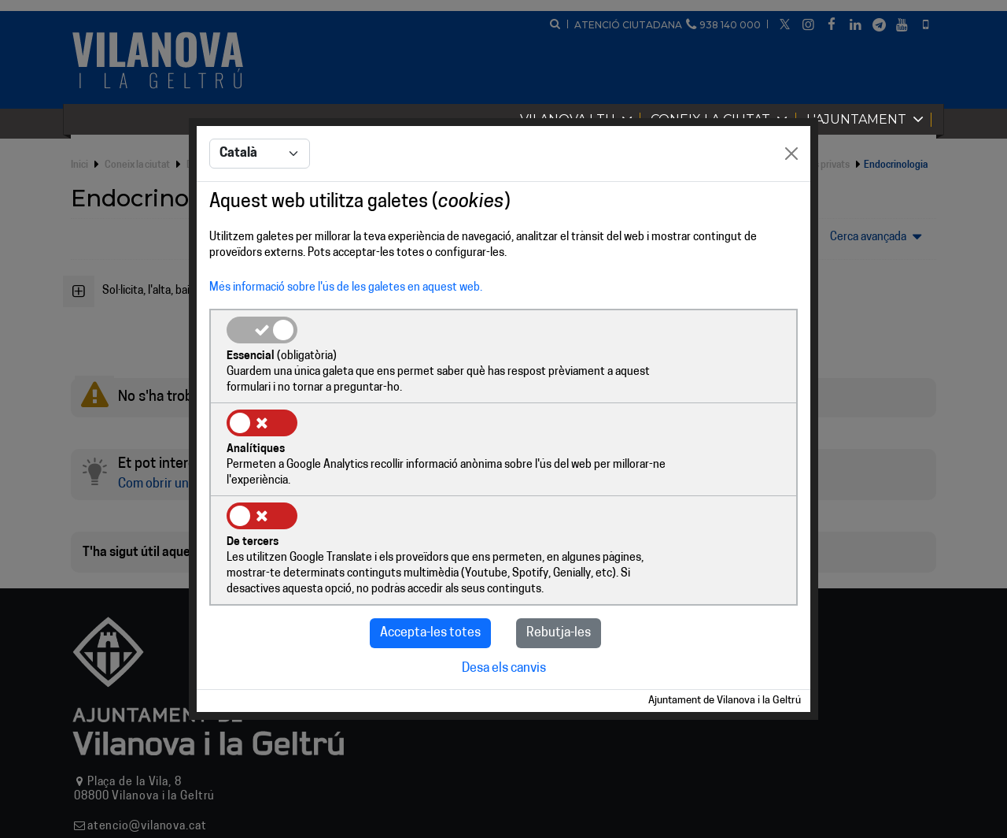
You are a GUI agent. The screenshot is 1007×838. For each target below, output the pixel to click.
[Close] (791, 202)
